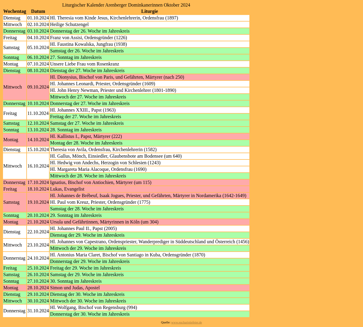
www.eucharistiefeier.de (186, 322)
